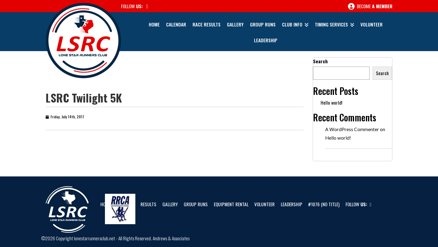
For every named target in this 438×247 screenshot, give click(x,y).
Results (148, 204)
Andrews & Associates (171, 238)
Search (320, 61)
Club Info (292, 24)
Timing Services (331, 24)
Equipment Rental (231, 204)
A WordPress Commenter (352, 129)
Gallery (235, 24)
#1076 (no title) (323, 204)
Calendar (176, 24)
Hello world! (331, 102)
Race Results (207, 24)
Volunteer (371, 24)
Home (154, 24)
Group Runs (263, 24)
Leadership (265, 40)
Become (370, 6)
